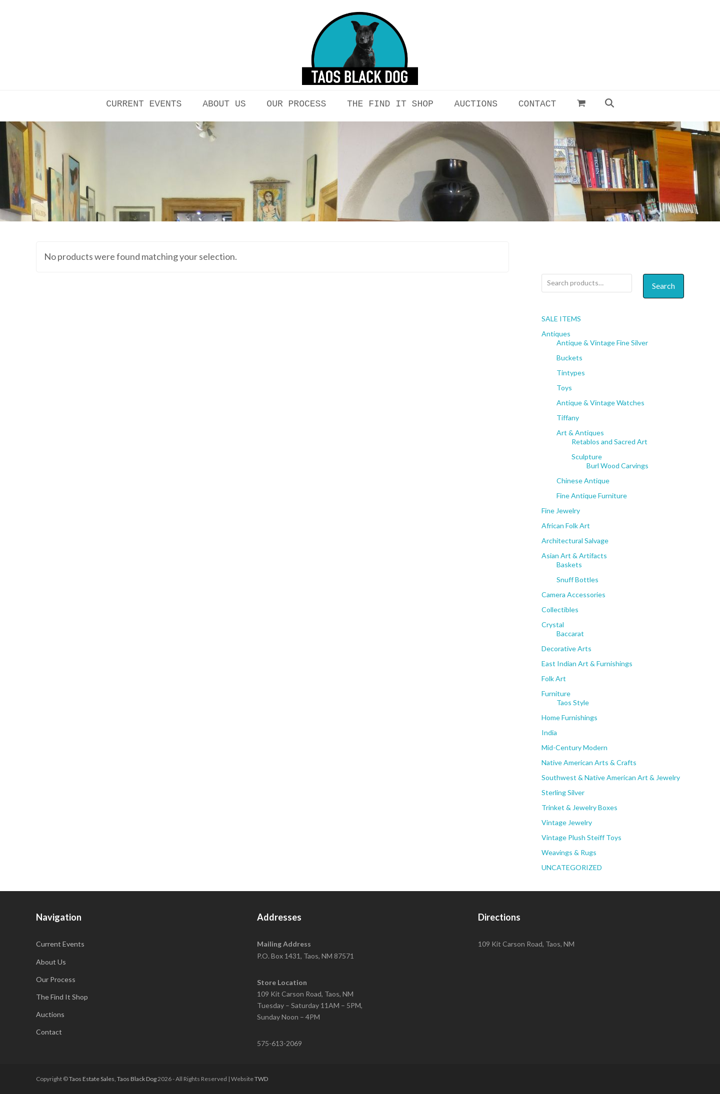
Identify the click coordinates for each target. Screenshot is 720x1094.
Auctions (50, 1014)
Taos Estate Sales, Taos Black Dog (112, 1079)
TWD (261, 1079)
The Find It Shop (62, 997)
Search (663, 285)
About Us (51, 962)
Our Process (56, 979)
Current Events (60, 944)
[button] (582, 102)
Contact (49, 1032)
